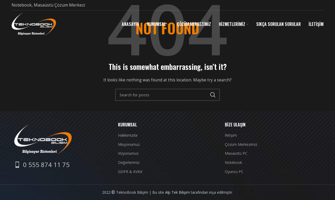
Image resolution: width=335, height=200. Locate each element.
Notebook (233, 162)
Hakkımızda (127, 135)
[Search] (167, 95)
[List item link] (42, 165)
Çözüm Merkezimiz (241, 144)
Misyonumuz (129, 144)
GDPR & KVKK (130, 171)
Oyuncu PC (234, 171)
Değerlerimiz (128, 162)
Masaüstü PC (236, 153)
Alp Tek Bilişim (177, 192)
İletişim (231, 135)
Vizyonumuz (128, 153)
